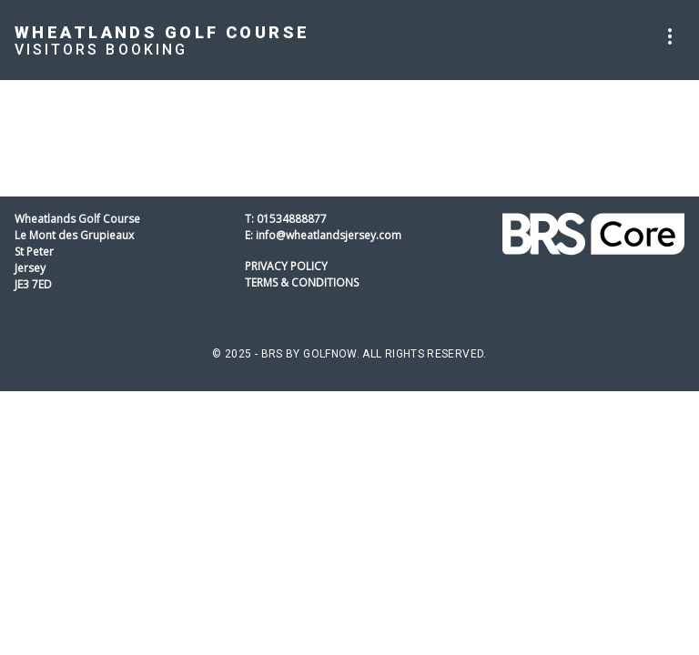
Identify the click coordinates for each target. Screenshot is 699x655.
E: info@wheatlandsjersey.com (323, 235)
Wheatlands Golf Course (162, 32)
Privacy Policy (286, 266)
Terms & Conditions (302, 282)
